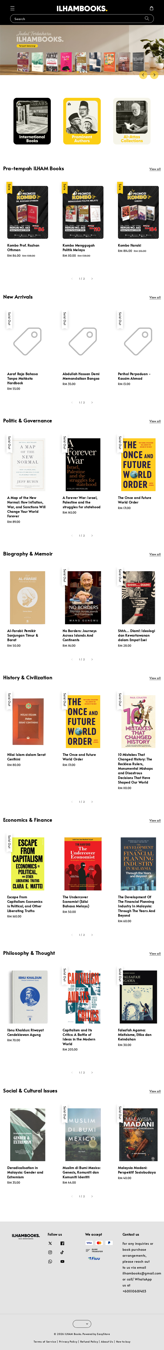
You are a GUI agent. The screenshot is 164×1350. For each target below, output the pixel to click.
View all (155, 169)
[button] (12, 8)
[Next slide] (154, 75)
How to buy (123, 1341)
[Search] (147, 18)
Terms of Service (45, 1341)
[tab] (78, 72)
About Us (107, 1341)
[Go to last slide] (143, 75)
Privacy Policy (68, 1341)
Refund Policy (89, 1341)
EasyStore (103, 1334)
